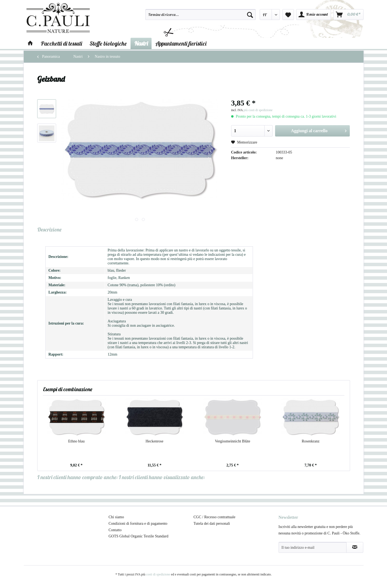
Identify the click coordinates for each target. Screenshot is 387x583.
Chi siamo (116, 517)
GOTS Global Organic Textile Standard (139, 536)
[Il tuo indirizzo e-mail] (313, 547)
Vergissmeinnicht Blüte (232, 441)
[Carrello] (348, 14)
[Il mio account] (313, 14)
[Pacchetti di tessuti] (61, 43)
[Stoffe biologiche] (108, 43)
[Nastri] (141, 43)
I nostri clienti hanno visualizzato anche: (162, 477)
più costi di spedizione (258, 110)
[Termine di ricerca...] (200, 14)
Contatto (115, 530)
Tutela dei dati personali (212, 523)
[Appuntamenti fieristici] (181, 43)
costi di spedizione (158, 574)
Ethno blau (76, 441)
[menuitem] (200, 17)
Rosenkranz (311, 441)
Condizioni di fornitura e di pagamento (138, 523)
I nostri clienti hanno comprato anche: (77, 477)
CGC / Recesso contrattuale (214, 517)
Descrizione (49, 229)
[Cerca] (250, 14)
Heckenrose (154, 441)
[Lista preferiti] (288, 14)
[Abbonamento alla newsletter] (354, 547)
